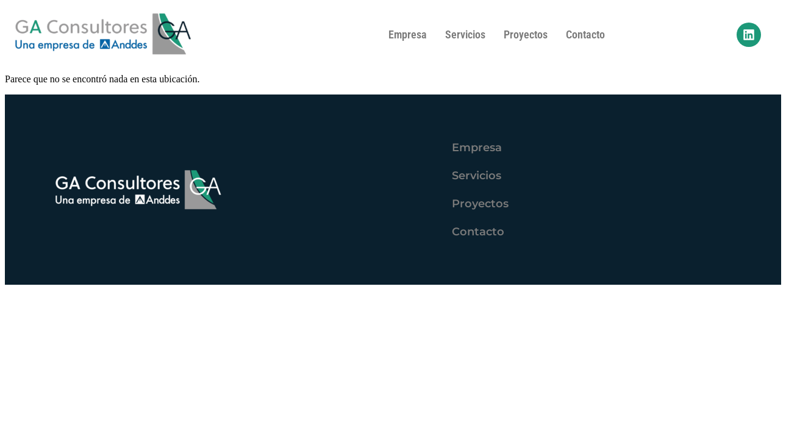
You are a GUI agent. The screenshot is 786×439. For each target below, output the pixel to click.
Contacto (585, 34)
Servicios (465, 34)
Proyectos (526, 34)
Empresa (407, 34)
